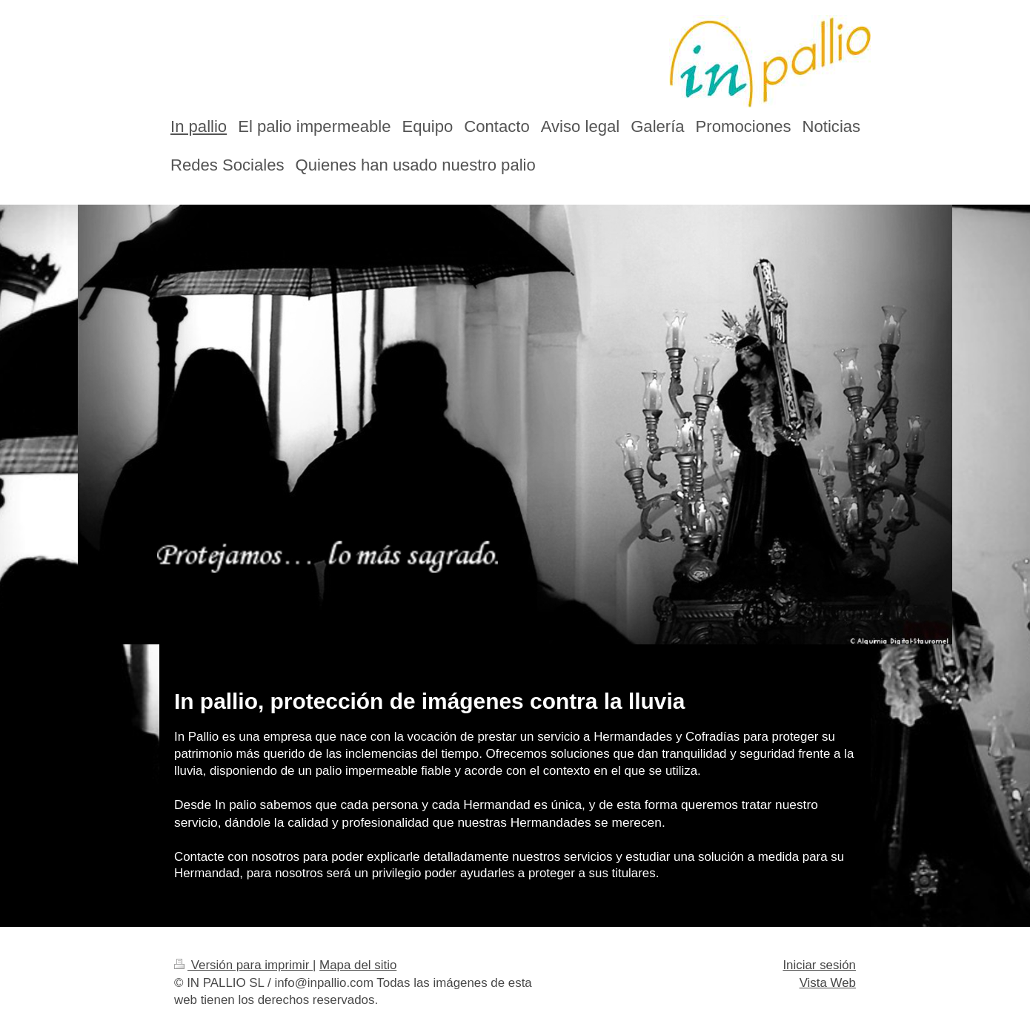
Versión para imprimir (243, 965)
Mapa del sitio (357, 965)
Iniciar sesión (819, 965)
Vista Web (828, 983)
